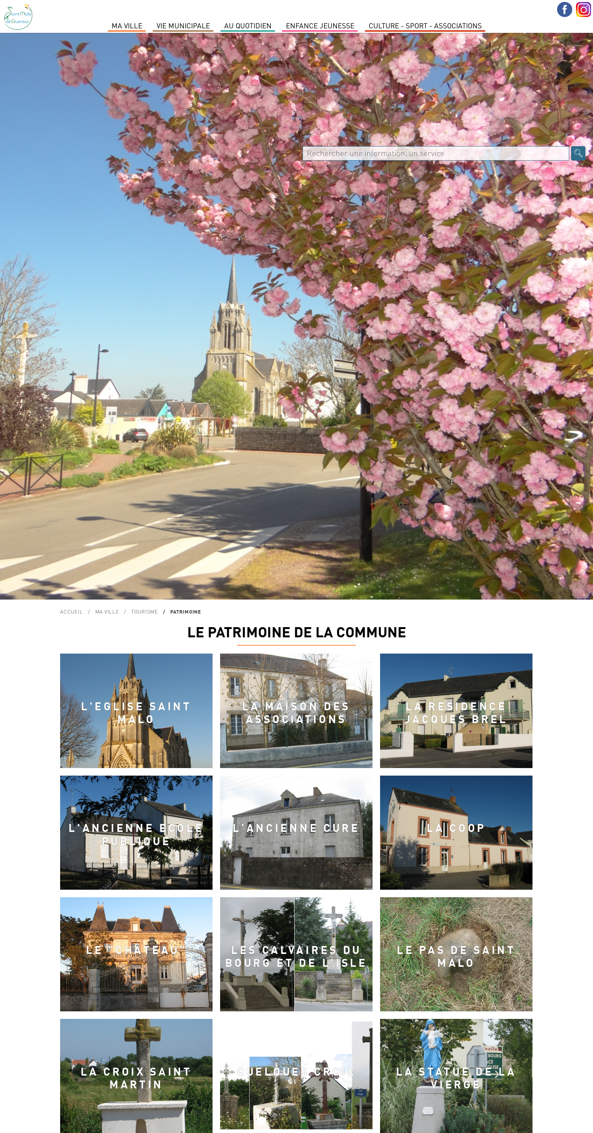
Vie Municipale (183, 25)
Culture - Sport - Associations (425, 25)
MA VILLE (127, 25)
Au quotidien (248, 25)
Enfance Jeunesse (320, 25)
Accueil (71, 611)
